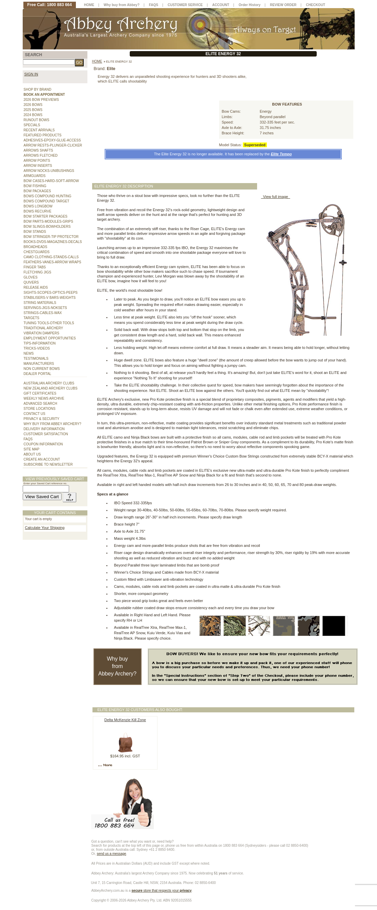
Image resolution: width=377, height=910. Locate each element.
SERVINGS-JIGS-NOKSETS (45, 308)
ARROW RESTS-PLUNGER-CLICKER (53, 145)
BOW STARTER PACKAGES (45, 216)
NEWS (29, 353)
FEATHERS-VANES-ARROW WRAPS (52, 262)
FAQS (28, 439)
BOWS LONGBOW (38, 206)
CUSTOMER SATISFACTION (46, 434)
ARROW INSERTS (38, 166)
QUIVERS (31, 282)
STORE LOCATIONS (40, 408)
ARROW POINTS (37, 160)
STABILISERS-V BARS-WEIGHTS (50, 297)
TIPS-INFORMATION (40, 343)
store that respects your (161, 890)
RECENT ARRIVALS (39, 130)
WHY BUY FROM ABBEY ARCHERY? (52, 424)
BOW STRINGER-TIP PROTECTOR (51, 237)
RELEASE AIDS (36, 287)
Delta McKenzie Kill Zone (125, 720)
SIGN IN (31, 74)
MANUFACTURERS (39, 363)
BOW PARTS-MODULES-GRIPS (48, 221)
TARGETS (31, 318)
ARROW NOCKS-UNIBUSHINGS (49, 171)
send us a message (111, 854)
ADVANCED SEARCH (40, 403)
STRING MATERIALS (40, 303)
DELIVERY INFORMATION (44, 429)
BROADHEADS (35, 247)
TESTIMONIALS (36, 358)
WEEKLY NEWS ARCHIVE (44, 398)
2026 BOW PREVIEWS (41, 100)
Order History (249, 5)
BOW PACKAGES (37, 191)
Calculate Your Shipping (45, 528)
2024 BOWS (33, 115)
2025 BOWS (33, 110)
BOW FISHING (35, 186)
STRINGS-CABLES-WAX (43, 313)
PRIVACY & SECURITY (42, 419)
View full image (275, 197)
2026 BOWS (33, 105)
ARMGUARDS (35, 176)
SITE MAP (32, 449)
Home (97, 61)
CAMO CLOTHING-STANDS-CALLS (51, 257)
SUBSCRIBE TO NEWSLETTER (48, 464)
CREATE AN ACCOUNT (42, 459)
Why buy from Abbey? (122, 5)
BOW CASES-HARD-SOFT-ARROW (51, 181)
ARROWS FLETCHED (41, 155)
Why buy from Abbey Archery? (117, 666)
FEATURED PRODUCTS (43, 135)
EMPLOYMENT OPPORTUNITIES (50, 338)
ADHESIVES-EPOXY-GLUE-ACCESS (52, 140)
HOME (89, 5)
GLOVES (31, 277)
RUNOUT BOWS (36, 120)
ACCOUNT (220, 5)
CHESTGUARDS (37, 252)
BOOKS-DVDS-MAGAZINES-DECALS (53, 242)
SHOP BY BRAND (37, 89)
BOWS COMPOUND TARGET (46, 201)
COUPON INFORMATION (43, 444)
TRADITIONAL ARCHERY (43, 328)
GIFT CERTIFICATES (40, 393)
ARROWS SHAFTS (38, 150)
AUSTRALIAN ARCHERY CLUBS (49, 383)
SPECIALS (32, 125)
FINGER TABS (35, 267)
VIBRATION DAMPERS (41, 333)
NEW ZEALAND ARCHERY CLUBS (51, 388)
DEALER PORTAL (37, 374)
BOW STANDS (35, 232)
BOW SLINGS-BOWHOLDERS (47, 226)
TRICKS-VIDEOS (37, 348)
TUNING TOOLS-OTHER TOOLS (49, 323)
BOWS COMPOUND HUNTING (47, 196)
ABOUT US (32, 454)
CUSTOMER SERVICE (185, 5)
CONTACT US (34, 414)
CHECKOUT (315, 5)
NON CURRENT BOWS (42, 369)
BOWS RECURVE (37, 211)
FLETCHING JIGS (37, 272)
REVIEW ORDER (283, 5)
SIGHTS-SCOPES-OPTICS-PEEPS (51, 292)
